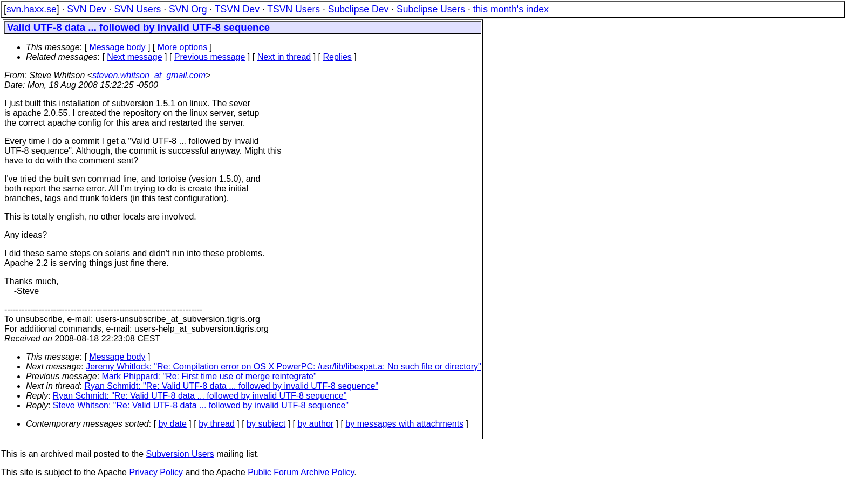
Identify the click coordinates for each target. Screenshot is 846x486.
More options (183, 47)
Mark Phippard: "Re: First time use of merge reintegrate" (209, 376)
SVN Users (137, 9)
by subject (266, 423)
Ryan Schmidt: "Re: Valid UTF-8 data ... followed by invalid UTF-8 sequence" (232, 386)
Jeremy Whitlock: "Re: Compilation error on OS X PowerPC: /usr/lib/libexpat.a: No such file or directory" (283, 366)
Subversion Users (180, 453)
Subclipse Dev (358, 9)
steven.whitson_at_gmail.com (149, 75)
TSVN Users (293, 9)
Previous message (209, 56)
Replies (337, 56)
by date (172, 423)
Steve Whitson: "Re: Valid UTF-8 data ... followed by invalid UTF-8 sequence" (201, 405)
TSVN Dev (237, 9)
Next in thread (284, 56)
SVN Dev (86, 9)
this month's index (511, 9)
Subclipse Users (431, 9)
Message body (117, 47)
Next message (134, 56)
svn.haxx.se (31, 9)
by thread (217, 423)
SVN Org (188, 9)
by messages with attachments (404, 423)
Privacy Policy (156, 472)
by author (315, 423)
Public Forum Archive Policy (301, 472)
